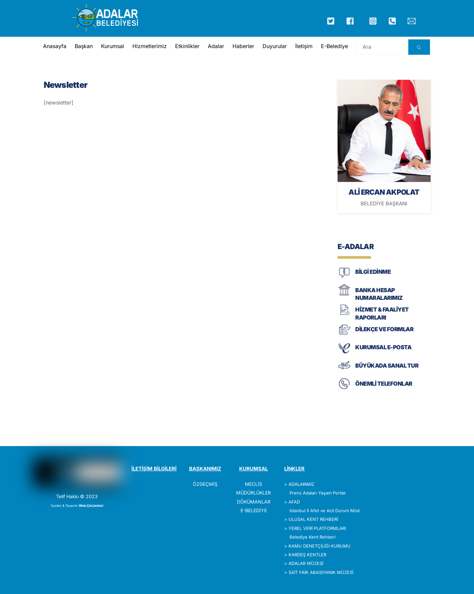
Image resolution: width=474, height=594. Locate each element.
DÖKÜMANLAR (254, 502)
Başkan (84, 46)
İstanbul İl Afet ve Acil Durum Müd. (325, 510)
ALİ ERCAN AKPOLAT (384, 192)
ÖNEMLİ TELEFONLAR (383, 383)
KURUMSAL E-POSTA (383, 347)
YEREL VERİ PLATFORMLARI (317, 528)
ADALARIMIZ (301, 484)
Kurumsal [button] (112, 46)
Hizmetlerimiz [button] (149, 46)
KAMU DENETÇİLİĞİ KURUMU (320, 546)
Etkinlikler (187, 46)
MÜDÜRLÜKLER (253, 493)
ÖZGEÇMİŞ (205, 484)
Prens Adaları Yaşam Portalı (318, 493)
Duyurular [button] (275, 46)
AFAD (294, 502)
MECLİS (253, 484)
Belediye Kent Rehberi (313, 537)
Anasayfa (54, 46)
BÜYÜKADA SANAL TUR (386, 365)
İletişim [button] (304, 46)
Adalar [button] (216, 46)
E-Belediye (334, 46)
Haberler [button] (243, 46)
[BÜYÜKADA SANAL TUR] (344, 370)
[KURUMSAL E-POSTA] (344, 352)
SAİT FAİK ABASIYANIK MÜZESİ (321, 572)
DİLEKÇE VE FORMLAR (384, 329)
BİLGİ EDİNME (373, 271)
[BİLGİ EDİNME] (344, 277)
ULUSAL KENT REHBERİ (313, 519)
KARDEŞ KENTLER (307, 554)
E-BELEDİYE (254, 510)
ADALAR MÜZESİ (306, 563)
